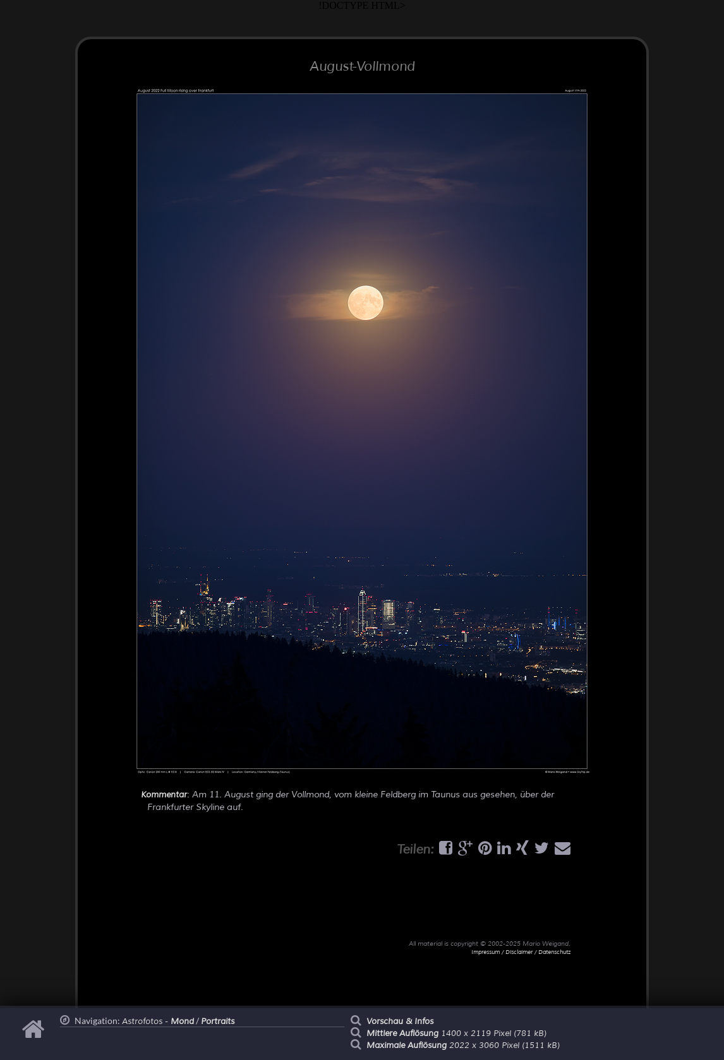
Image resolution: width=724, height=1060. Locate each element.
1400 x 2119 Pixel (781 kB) (456, 1033)
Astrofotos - (158, 1021)
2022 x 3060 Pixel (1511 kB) (463, 1045)
